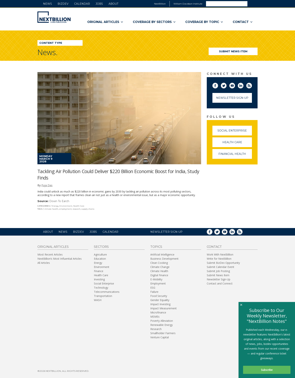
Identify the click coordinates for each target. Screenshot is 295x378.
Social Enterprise (234, 132)
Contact (243, 22)
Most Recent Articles (50, 254)
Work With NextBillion (220, 254)
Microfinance (158, 312)
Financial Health (235, 155)
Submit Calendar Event (220, 267)
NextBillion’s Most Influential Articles (59, 258)
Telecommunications (106, 292)
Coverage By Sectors (154, 22)
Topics (156, 247)
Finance (98, 271)
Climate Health (159, 271)
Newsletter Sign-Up (232, 98)
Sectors (101, 247)
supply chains (87, 209)
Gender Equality (159, 300)
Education (100, 258)
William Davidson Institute (187, 3)
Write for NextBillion (219, 258)
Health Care (78, 206)
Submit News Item (233, 51)
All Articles (43, 263)
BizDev (63, 3)
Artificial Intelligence (162, 254)
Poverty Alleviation (161, 320)
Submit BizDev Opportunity (223, 263)
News (47, 3)
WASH (97, 300)
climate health (51, 209)
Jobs (99, 3)
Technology (101, 287)
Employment (158, 283)
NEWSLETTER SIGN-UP (166, 231)
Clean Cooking (159, 263)
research (77, 209)
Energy (55, 206)
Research (156, 329)
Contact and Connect (220, 283)
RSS (242, 233)
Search (252, 3)
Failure (154, 292)
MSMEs (155, 316)
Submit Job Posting (218, 271)
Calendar (82, 3)
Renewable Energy (161, 325)
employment (65, 209)
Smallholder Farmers (163, 333)
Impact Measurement (163, 308)
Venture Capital (159, 337)
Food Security (158, 296)
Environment (65, 206)
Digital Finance (159, 275)
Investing (99, 279)
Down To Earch (59, 201)
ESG (152, 287)
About (113, 3)
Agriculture (100, 254)
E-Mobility (156, 279)
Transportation (103, 296)
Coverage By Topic (204, 22)
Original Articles (105, 22)
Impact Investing (160, 304)
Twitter (226, 85)
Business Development (164, 258)
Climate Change (160, 267)
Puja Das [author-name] (46, 185)
